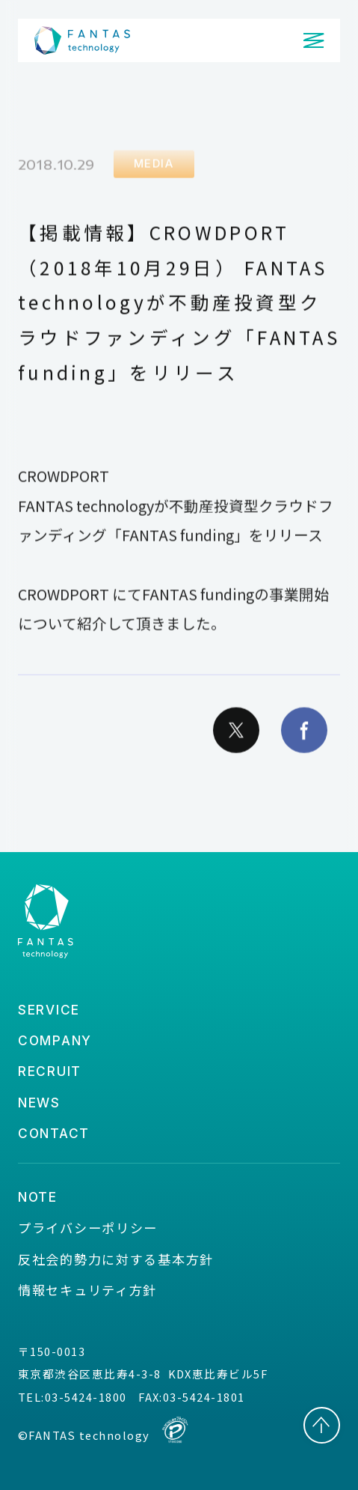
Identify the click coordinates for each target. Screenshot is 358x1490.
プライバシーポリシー (88, 1227)
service (49, 1010)
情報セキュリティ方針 (87, 1289)
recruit (49, 1071)
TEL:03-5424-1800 (72, 1397)
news (39, 1102)
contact (54, 1133)
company (55, 1040)
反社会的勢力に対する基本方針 (116, 1259)
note (38, 1197)
